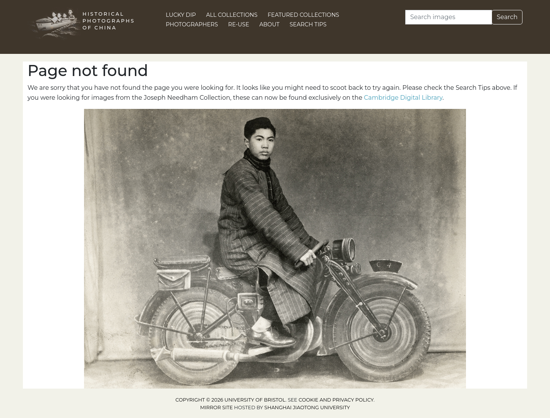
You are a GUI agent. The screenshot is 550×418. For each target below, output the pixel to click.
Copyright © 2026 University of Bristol (230, 400)
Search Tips (308, 24)
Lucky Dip (181, 14)
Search (507, 17)
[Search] (448, 17)
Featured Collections (303, 14)
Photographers (192, 24)
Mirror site (216, 407)
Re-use (238, 24)
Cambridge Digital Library (403, 97)
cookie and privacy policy (336, 400)
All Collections (232, 14)
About (269, 24)
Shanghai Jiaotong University (307, 407)
